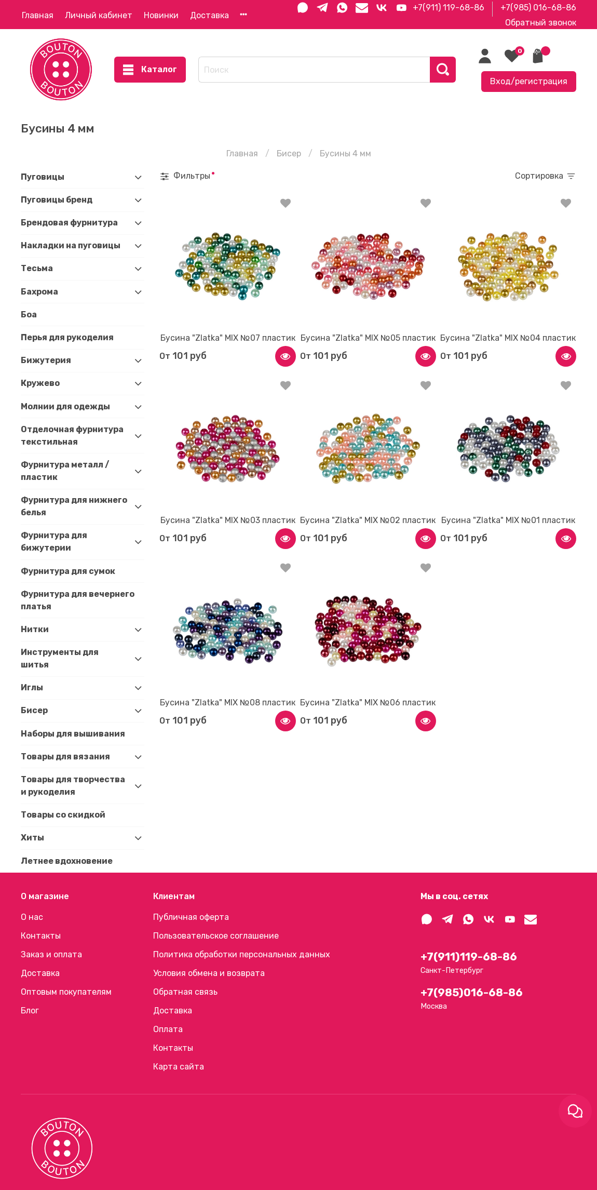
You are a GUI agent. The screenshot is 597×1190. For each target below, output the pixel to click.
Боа (29, 314)
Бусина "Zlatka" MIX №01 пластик (508, 520)
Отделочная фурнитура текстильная (72, 435)
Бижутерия (46, 360)
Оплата (168, 1029)
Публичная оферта (191, 917)
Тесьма (37, 268)
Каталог (150, 69)
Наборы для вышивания (73, 734)
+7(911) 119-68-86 (448, 7)
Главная (37, 15)
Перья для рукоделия (67, 337)
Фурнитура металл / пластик (65, 471)
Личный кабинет (98, 15)
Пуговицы (42, 177)
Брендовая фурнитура (69, 223)
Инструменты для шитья (60, 658)
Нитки (35, 629)
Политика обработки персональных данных (241, 954)
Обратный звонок (540, 23)
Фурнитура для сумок (68, 571)
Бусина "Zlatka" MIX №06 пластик (368, 702)
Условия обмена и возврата (209, 973)
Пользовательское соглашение (216, 936)
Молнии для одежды (65, 406)
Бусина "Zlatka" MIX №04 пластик (508, 338)
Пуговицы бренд (56, 200)
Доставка (209, 15)
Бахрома (39, 292)
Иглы (32, 687)
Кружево (40, 383)
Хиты (32, 838)
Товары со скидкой (63, 815)
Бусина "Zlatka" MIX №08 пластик (227, 702)
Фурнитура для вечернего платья (77, 600)
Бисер (289, 153)
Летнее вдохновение (67, 861)
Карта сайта (178, 1067)
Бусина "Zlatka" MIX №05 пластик (368, 338)
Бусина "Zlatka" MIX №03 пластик (227, 520)
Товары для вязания (65, 756)
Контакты (41, 936)
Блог (30, 1010)
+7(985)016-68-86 (471, 992)
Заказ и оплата (51, 954)
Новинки (161, 15)
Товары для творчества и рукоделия (73, 785)
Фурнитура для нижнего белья (74, 506)
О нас (32, 917)
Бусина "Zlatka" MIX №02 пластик (368, 520)
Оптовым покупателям (66, 992)
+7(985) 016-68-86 (538, 7)
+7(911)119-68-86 (468, 957)
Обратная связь (185, 992)
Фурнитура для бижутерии (54, 541)
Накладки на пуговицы (70, 245)
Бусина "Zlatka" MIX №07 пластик (227, 338)
